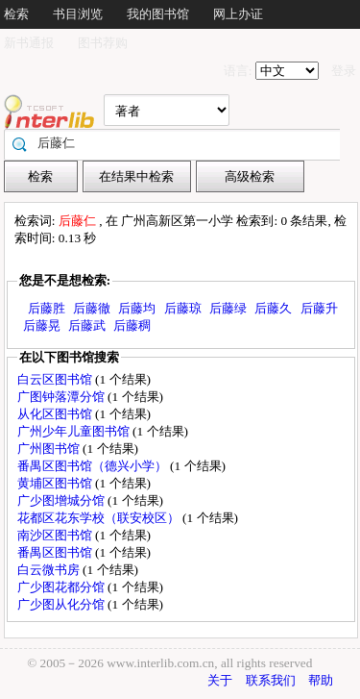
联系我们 (271, 680)
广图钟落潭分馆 (62, 396)
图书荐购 (103, 43)
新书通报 (29, 43)
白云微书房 (50, 569)
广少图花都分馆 (62, 587)
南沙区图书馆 (56, 535)
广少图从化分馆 (62, 604)
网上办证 (238, 14)
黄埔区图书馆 (56, 483)
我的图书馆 (158, 14)
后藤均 (137, 308)
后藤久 (273, 308)
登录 (343, 70)
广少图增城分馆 (62, 500)
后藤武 (87, 325)
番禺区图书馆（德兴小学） (93, 466)
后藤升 (319, 308)
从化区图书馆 (56, 414)
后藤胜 (46, 308)
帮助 (320, 680)
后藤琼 (183, 308)
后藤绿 (228, 308)
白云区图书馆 (56, 379)
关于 (219, 680)
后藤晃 (41, 325)
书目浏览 (78, 14)
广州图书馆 (50, 448)
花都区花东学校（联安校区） (99, 518)
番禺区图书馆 (56, 552)
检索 (16, 14)
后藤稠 (132, 325)
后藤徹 (91, 308)
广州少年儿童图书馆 (74, 431)
